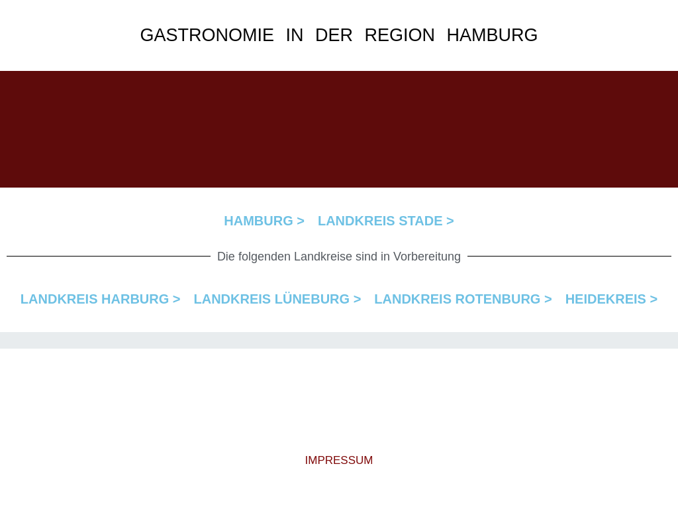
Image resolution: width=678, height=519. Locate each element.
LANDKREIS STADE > (386, 220)
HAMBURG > (264, 220)
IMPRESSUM (339, 460)
